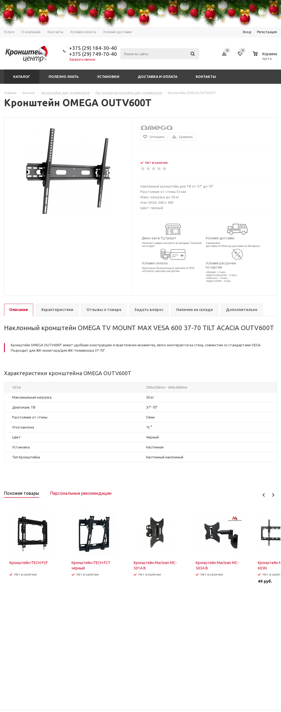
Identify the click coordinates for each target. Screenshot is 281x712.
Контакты (206, 76)
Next (273, 495)
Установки (108, 76)
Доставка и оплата (157, 76)
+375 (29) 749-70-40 (93, 54)
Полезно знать (64, 76)
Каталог (21, 76)
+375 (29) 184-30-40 (93, 48)
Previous (264, 495)
